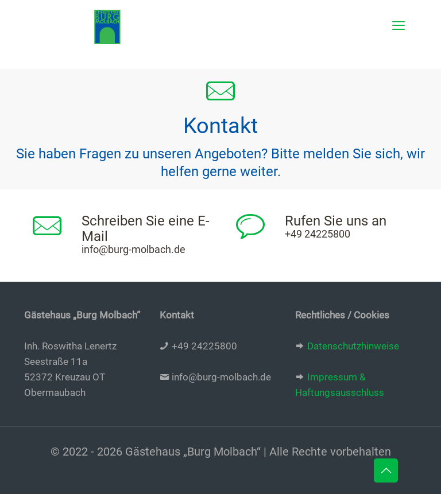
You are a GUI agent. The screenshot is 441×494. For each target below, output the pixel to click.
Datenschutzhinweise (353, 346)
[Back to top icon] (386, 470)
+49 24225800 (317, 234)
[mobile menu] (398, 26)
